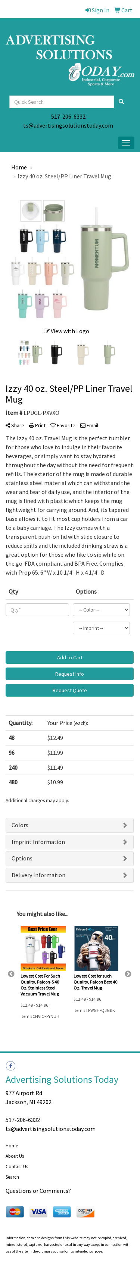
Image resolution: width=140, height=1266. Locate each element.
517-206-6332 (68, 116)
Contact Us (17, 1166)
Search (12, 1177)
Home (12, 1145)
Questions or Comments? (38, 1190)
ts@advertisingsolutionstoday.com (68, 125)
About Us (15, 1156)
